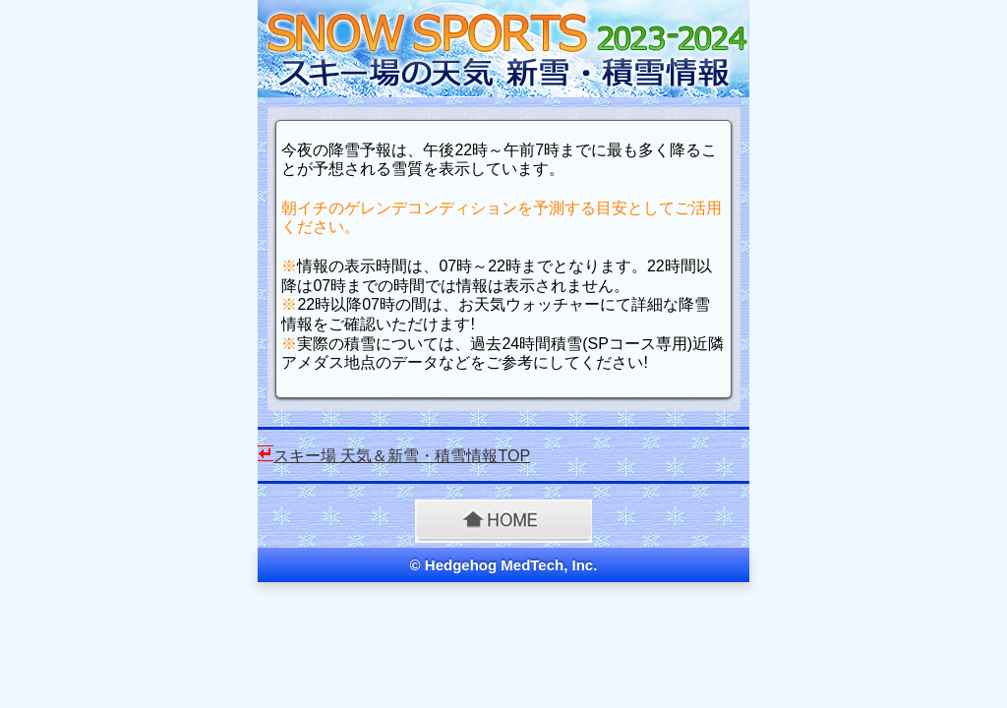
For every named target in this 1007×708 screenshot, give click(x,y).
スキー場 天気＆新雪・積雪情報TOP (401, 455)
